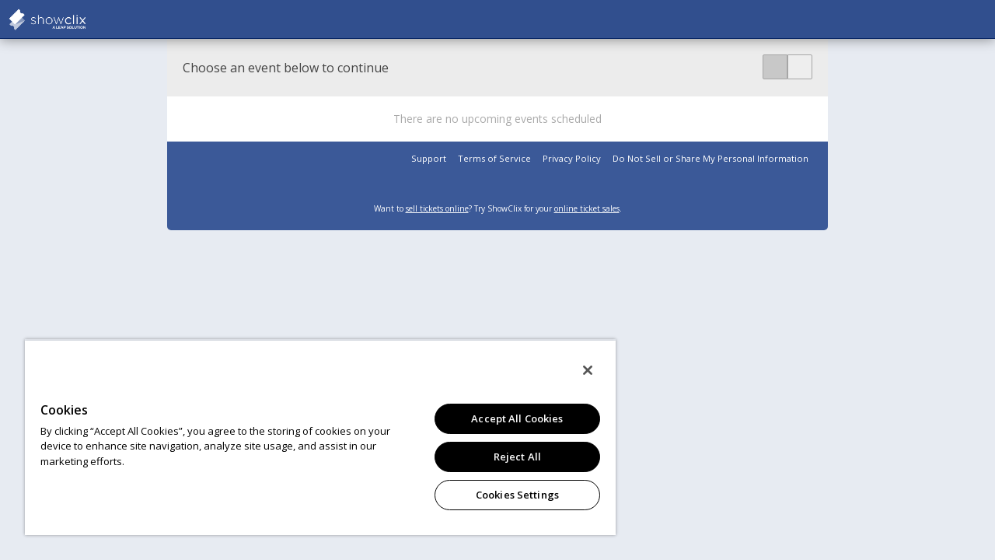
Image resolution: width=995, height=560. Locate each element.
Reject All (505, 457)
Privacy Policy (572, 158)
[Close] (574, 370)
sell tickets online (437, 208)
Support (428, 158)
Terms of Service (494, 158)
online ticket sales (587, 208)
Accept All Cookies (505, 418)
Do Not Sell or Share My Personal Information (710, 158)
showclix (85, 19)
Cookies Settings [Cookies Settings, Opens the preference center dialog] (505, 495)
